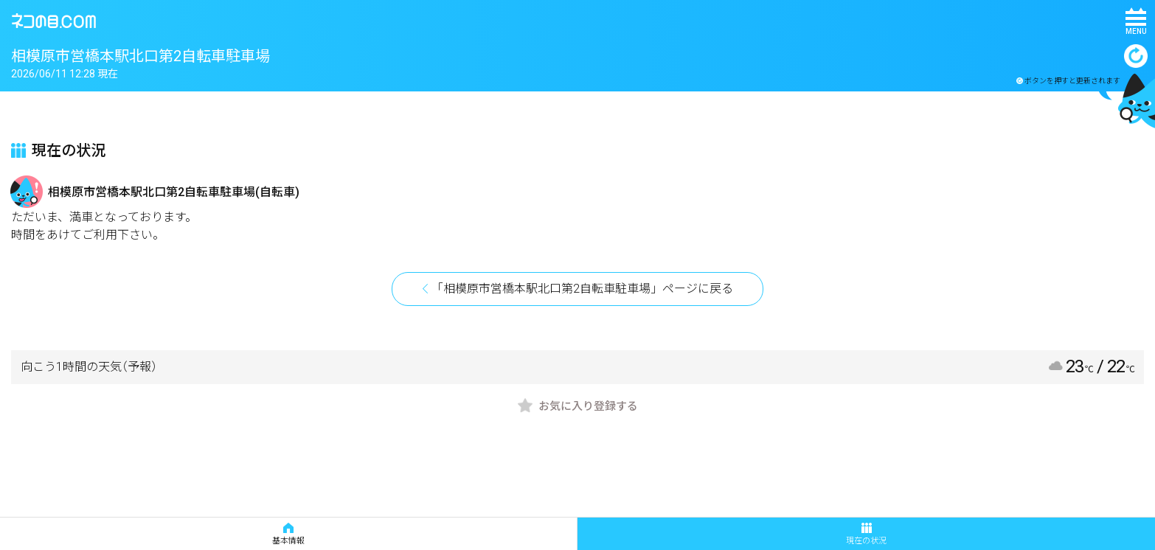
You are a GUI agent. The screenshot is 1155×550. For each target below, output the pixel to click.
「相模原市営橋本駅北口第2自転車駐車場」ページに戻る (582, 289)
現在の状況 (866, 534)
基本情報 (288, 534)
